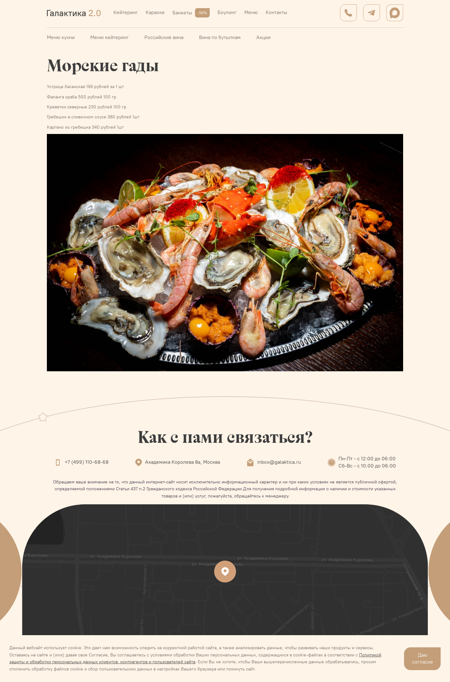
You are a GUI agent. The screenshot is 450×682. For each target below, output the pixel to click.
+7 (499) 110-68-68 (86, 462)
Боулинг (227, 12)
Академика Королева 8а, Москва (182, 462)
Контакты (276, 12)
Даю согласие (422, 658)
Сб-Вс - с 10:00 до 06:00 (367, 466)
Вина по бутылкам (220, 37)
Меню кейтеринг (109, 37)
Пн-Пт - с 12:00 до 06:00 (367, 459)
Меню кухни (61, 37)
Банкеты (191, 12)
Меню (251, 12)
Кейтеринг (125, 12)
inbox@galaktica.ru (279, 462)
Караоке (155, 12)
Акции (263, 37)
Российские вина (163, 37)
